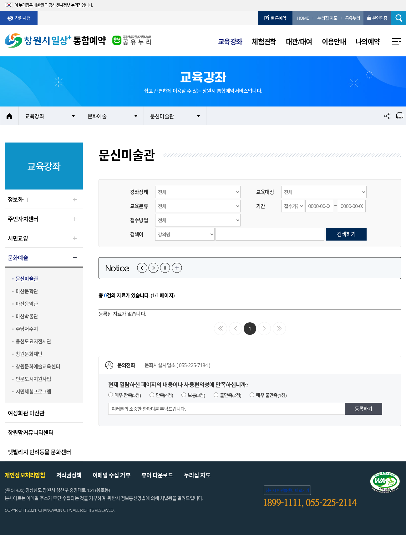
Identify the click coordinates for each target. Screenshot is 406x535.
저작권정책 (69, 475)
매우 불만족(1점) (271, 395)
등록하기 (364, 408)
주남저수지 (27, 328)
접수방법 (139, 220)
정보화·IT (18, 199)
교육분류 (139, 206)
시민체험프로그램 (33, 391)
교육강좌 (34, 116)
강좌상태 (139, 192)
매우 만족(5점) (127, 395)
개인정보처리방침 (25, 475)
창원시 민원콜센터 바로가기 (287, 490)
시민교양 (18, 238)
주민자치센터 (23, 219)
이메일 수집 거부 (111, 475)
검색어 (137, 234)
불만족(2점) (230, 395)
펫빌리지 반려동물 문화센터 (39, 452)
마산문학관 (27, 291)
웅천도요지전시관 (33, 341)
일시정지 (165, 268)
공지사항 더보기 (177, 268)
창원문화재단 (29, 354)
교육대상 (265, 192)
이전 (142, 268)
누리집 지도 (197, 475)
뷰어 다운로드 (157, 475)
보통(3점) (196, 395)
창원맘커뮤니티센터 (30, 432)
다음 (153, 268)
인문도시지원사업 (33, 379)
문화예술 (97, 116)
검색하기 (346, 234)
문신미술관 (162, 116)
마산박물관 (27, 316)
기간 (260, 206)
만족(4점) (164, 395)
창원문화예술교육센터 (38, 366)
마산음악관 (27, 303)
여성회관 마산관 (26, 413)
